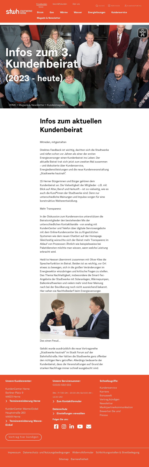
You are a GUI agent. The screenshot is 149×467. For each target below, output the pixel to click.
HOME (12, 105)
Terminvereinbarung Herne (25, 401)
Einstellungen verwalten (71, 413)
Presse (104, 415)
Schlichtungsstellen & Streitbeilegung (117, 452)
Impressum (14, 452)
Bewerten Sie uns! (110, 411)
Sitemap (63, 459)
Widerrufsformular (82, 452)
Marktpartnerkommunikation (116, 407)
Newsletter (106, 403)
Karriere (104, 392)
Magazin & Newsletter (31, 105)
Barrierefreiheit (79, 459)
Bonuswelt (106, 396)
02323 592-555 (62, 385)
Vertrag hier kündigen (24, 437)
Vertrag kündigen (109, 399)
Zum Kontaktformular (69, 401)
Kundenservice (108, 388)
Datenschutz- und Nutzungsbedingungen (46, 452)
